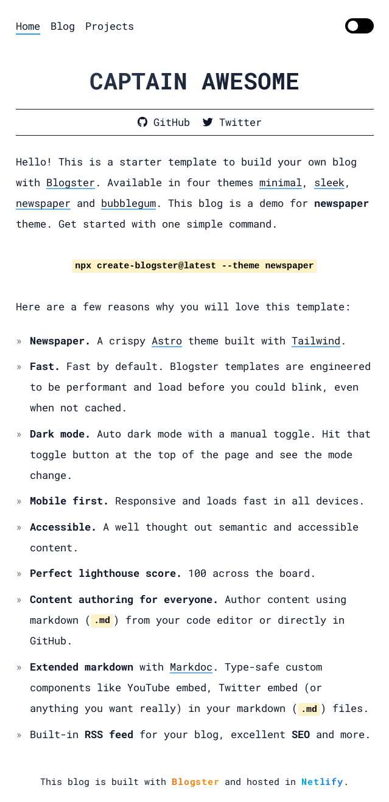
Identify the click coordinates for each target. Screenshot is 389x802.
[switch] (359, 26)
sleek (329, 182)
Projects (109, 26)
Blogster (70, 182)
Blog (63, 26)
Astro (167, 340)
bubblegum (128, 203)
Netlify (322, 781)
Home (28, 26)
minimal (280, 182)
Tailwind (316, 340)
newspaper (43, 203)
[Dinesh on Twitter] (232, 122)
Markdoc (191, 667)
